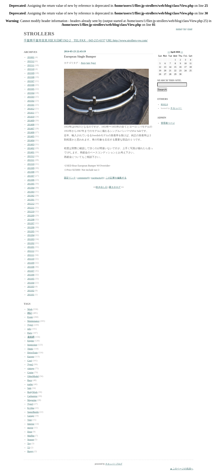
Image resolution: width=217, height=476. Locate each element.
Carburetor (32, 396)
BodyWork (32, 392)
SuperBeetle (33, 412)
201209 (30, 215)
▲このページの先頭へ (181, 468)
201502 (30, 100)
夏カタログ (115, 187)
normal (179, 29)
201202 (30, 243)
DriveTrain (32, 352)
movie (30, 427)
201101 (30, 294)
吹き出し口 (101, 187)
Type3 (30, 404)
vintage (30, 368)
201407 (30, 128)
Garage (30, 415)
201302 (30, 195)
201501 (30, 104)
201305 (30, 183)
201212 (30, 203)
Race (29, 380)
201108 (30, 267)
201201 (30, 247)
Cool (29, 360)
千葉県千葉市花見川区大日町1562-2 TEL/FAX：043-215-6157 (65, 40)
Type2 (30, 364)
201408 (30, 124)
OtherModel (33, 376)
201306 (30, 180)
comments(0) (83, 177)
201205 (30, 231)
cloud (190, 29)
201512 (30, 61)
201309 (30, 168)
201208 (30, 219)
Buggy (30, 451)
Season (30, 439)
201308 (30, 172)
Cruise (30, 372)
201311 (30, 160)
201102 (30, 290)
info (29, 328)
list (185, 29)
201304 (30, 187)
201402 (30, 148)
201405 (30, 136)
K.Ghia (30, 408)
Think (30, 348)
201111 (30, 255)
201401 (30, 152)
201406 (30, 132)
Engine (30, 340)
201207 (30, 223)
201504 (30, 93)
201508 (30, 77)
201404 (30, 140)
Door (29, 431)
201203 (30, 239)
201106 (30, 274)
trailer (30, 384)
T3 (28, 447)
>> (182, 52)
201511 (30, 65)
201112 (30, 251)
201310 (30, 164)
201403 (30, 144)
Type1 (30, 324)
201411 (30, 112)
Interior (30, 423)
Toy (29, 443)
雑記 (29, 313)
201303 (30, 191)
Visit (29, 419)
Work (29, 309)
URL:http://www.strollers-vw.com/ (127, 40)
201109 (30, 262)
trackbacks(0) (97, 177)
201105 (30, 278)
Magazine (31, 400)
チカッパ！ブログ (113, 464)
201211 (30, 207)
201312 (30, 156)
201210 (30, 211)
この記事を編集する (116, 177)
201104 (30, 282)
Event (30, 317)
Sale (29, 388)
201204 (30, 235)
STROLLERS (39, 33)
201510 (30, 69)
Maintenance (33, 321)
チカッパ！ (176, 108)
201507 (30, 81)
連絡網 (30, 337)
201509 (30, 73)
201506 (30, 85)
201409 (30, 120)
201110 (30, 258)
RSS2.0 (164, 104)
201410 (30, 116)
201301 (30, 199)
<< (169, 52)
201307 (30, 176)
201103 (30, 286)
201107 (30, 271)
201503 (30, 96)
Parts (29, 333)
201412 (30, 108)
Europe (30, 356)
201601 (30, 57)
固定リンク (70, 177)
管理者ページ (168, 123)
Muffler (31, 435)
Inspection (32, 344)
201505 (30, 89)
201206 (30, 227)
